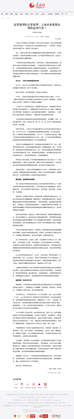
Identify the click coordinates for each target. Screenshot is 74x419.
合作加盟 (37, 394)
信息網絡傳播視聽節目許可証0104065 (11, 405)
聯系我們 (66, 394)
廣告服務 (32, 394)
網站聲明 (51, 394)
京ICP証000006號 (61, 405)
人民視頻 (39, 385)
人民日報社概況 (9, 394)
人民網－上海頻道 (44, 36)
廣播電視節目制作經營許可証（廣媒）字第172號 (55, 402)
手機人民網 (27, 385)
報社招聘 (22, 394)
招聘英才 (27, 394)
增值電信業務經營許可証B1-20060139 (35, 402)
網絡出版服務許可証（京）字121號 (49, 405)
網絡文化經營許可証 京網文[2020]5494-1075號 (30, 405)
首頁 (2, 14)
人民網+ (21, 385)
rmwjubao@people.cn (56, 400)
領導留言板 (33, 385)
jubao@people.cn (51, 397)
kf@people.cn (24, 400)
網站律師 (56, 394)
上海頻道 (8, 18)
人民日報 (15, 385)
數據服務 (46, 394)
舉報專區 (57, 14)
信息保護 (61, 394)
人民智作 (45, 385)
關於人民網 (16, 394)
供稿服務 (41, 394)
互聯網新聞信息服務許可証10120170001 (16, 402)
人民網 (2, 18)
